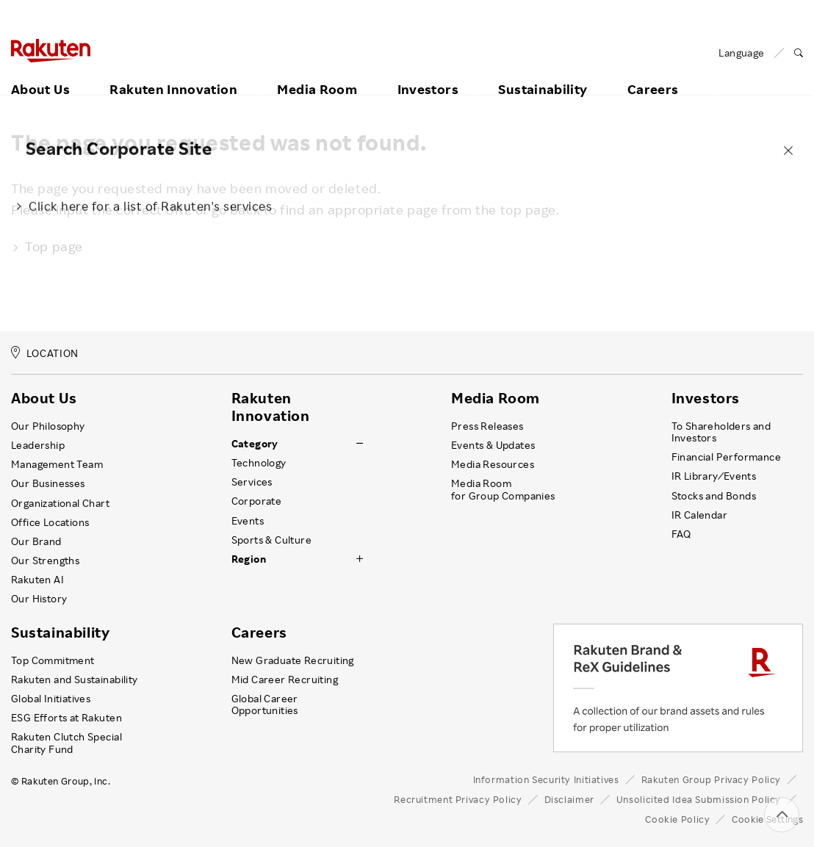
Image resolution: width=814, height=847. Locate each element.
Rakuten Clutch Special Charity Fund (66, 742)
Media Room (317, 71)
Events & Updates (493, 445)
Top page (47, 246)
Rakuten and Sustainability (74, 679)
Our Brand (36, 541)
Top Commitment (53, 660)
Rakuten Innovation (173, 71)
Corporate (256, 501)
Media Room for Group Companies (503, 489)
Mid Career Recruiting (285, 679)
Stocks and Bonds (713, 496)
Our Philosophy (48, 426)
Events (247, 521)
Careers (653, 71)
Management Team (57, 464)
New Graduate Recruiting (292, 660)
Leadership (38, 445)
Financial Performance (726, 457)
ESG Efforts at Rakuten (66, 718)
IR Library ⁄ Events (714, 476)
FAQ (681, 534)
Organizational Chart (60, 503)
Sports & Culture (271, 540)
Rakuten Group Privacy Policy (711, 779)
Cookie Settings (767, 819)
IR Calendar (699, 515)
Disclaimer (569, 799)
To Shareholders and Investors (721, 432)
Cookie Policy (677, 819)
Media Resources (492, 464)
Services (252, 482)
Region (248, 559)
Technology (259, 463)
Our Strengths (45, 560)
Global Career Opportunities (264, 704)
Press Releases (487, 426)
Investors (427, 71)
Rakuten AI (37, 579)
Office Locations (50, 522)
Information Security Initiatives (546, 779)
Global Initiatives (50, 698)
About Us (40, 71)
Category (254, 444)
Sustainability (542, 71)
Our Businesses (48, 483)
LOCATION (45, 353)
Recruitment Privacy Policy (458, 799)
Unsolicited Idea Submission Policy (698, 799)
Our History (39, 599)
